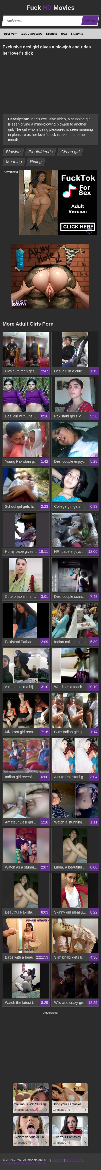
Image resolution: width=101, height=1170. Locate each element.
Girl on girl (70, 152)
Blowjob (13, 152)
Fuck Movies (50, 7)
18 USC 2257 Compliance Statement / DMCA (43, 1161)
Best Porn (11, 33)
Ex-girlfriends (40, 152)
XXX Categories (32, 33)
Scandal (51, 33)
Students (76, 33)
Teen (63, 33)
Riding (35, 161)
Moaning (14, 161)
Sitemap (57, 1160)
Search (90, 21)
